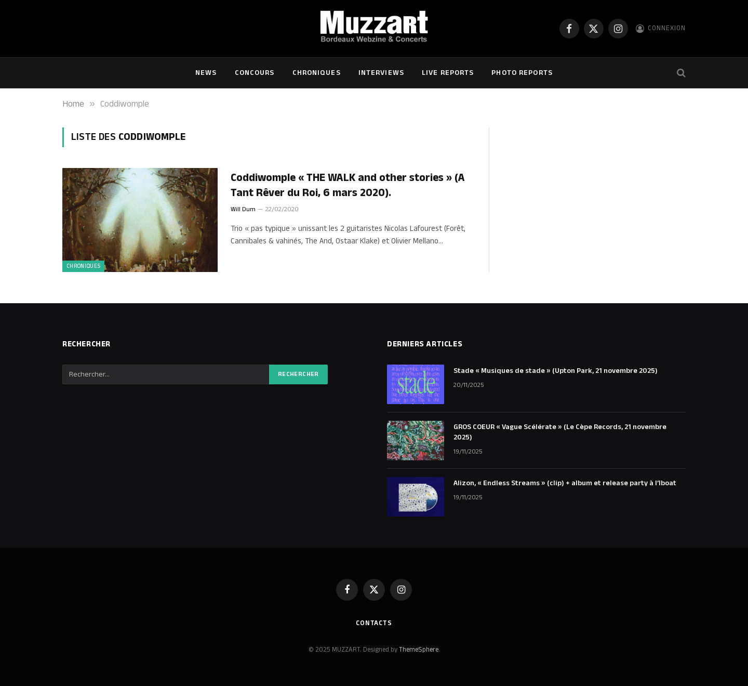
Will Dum (243, 209)
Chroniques (316, 73)
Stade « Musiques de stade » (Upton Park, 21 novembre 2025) (555, 371)
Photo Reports (522, 73)
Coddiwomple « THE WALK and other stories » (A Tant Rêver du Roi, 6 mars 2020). (348, 185)
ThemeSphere (418, 649)
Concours (255, 73)
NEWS (206, 73)
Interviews (381, 73)
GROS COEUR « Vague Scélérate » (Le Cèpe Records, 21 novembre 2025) (559, 432)
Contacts (374, 623)
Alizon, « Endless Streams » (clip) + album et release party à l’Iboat (564, 483)
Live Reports (448, 73)
